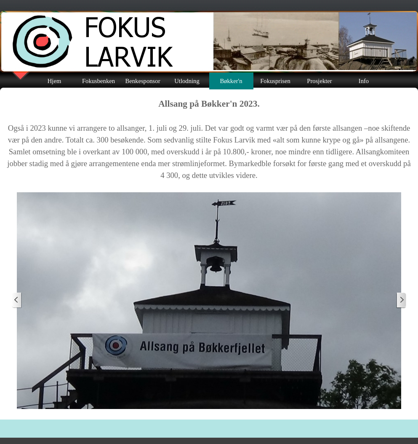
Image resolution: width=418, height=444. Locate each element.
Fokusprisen (275, 81)
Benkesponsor (142, 81)
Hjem (54, 81)
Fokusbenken (98, 81)
